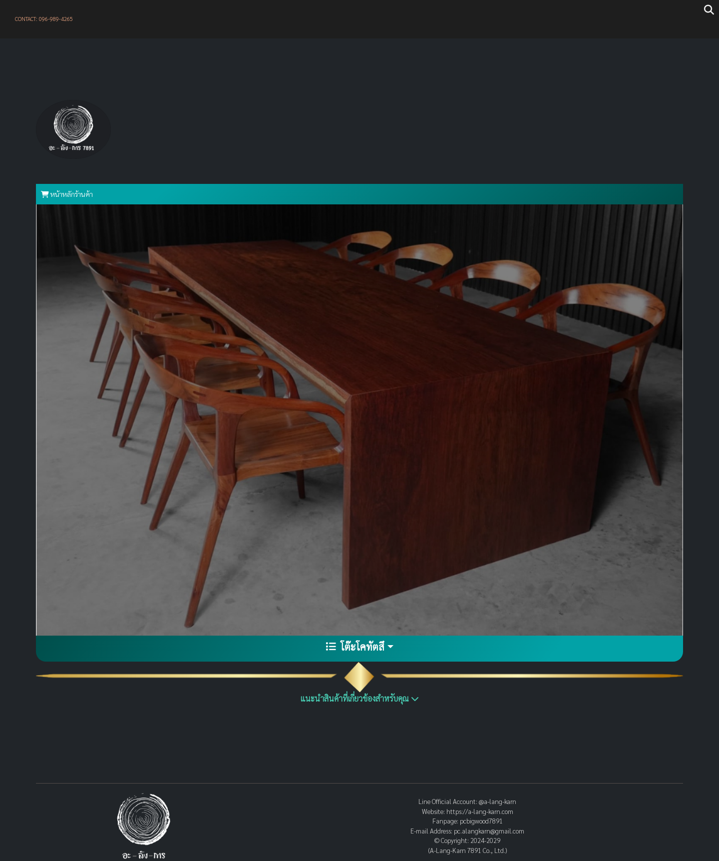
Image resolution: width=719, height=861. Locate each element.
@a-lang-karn (497, 801)
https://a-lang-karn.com (479, 811)
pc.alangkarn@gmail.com (489, 831)
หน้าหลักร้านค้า (67, 193)
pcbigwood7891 (481, 821)
